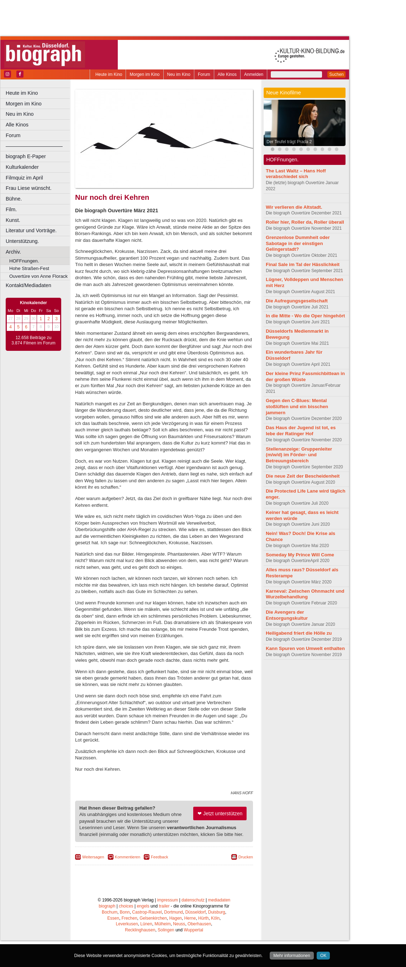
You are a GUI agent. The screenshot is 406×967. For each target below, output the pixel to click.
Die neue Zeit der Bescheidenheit (302, 476)
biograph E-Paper (26, 156)
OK (323, 955)
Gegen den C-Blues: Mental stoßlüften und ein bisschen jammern (297, 406)
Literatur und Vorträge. (31, 230)
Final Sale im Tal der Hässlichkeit (302, 264)
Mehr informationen (291, 955)
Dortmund (173, 938)
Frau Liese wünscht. (29, 188)
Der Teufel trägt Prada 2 (289, 141)
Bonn (125, 938)
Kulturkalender (22, 167)
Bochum (109, 938)
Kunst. (13, 220)
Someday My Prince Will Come (300, 554)
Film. (11, 209)
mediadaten (219, 926)
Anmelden (253, 74)
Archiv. (13, 252)
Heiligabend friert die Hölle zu (299, 633)
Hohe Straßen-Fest (29, 268)
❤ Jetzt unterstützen (219, 840)
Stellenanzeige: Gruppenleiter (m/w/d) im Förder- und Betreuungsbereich (299, 455)
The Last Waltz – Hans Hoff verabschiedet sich (296, 174)
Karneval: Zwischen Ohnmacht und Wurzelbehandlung (305, 594)
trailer (164, 932)
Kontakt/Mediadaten (28, 285)
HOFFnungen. (24, 261)
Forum (204, 74)
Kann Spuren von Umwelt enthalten (305, 648)
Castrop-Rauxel (147, 938)
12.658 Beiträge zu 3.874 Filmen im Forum (33, 340)
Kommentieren (128, 884)
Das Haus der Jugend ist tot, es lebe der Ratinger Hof (301, 430)
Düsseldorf (195, 938)
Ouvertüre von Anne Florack (38, 276)
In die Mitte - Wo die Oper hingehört (305, 315)
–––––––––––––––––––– (34, 146)
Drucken (245, 884)
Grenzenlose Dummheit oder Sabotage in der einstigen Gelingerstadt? (298, 243)
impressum (167, 926)
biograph (107, 932)
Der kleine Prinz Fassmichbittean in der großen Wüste (305, 376)
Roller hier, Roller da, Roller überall (305, 222)
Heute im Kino (108, 74)
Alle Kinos (227, 74)
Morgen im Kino (144, 74)
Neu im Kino (178, 74)
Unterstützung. (22, 241)
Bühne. (14, 199)
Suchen (336, 74)
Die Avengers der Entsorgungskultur (287, 615)
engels (143, 932)
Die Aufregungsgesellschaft (297, 300)
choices (126, 932)
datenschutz (193, 926)
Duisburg (216, 938)
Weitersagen (93, 884)
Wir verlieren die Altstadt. (294, 207)
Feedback (159, 884)
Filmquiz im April (24, 178)
